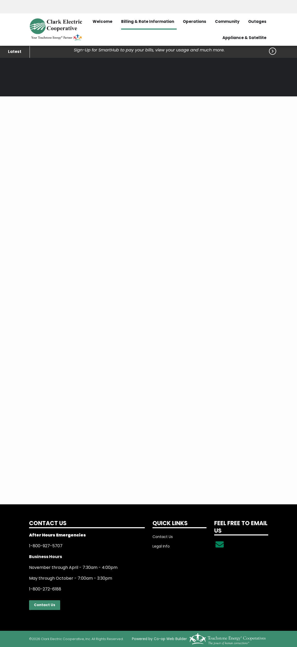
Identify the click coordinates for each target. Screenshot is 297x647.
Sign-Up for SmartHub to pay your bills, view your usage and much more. (149, 50)
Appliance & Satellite (244, 37)
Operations (194, 21)
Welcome (102, 21)
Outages (257, 21)
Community (227, 21)
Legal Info (161, 546)
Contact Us (44, 605)
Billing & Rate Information (147, 21)
